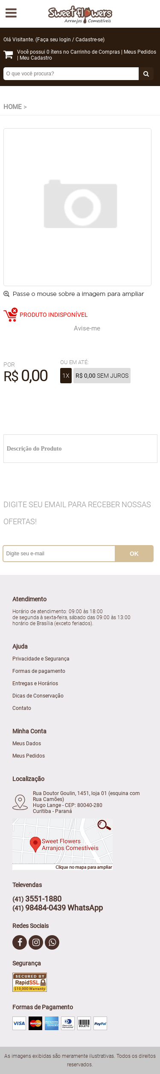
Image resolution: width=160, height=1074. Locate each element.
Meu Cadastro (36, 58)
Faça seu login (54, 40)
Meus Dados (26, 744)
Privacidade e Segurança (41, 659)
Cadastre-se (89, 40)
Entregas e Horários (35, 683)
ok (134, 553)
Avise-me (87, 328)
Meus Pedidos (140, 52)
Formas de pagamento (38, 671)
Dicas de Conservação (38, 696)
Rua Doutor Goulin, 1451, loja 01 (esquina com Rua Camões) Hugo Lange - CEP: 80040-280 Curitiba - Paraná (86, 802)
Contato (21, 708)
